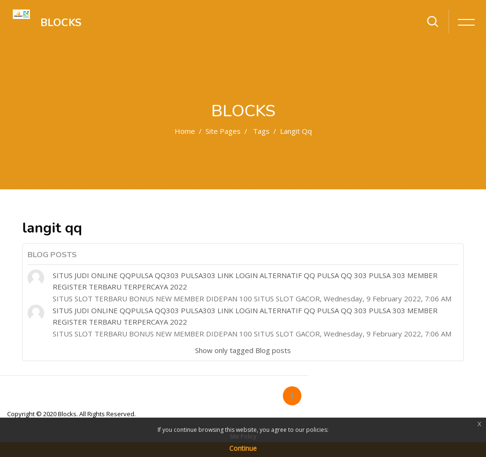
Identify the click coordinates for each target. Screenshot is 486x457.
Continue (243, 448)
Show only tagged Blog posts (243, 350)
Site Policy (243, 436)
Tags (261, 131)
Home (185, 131)
